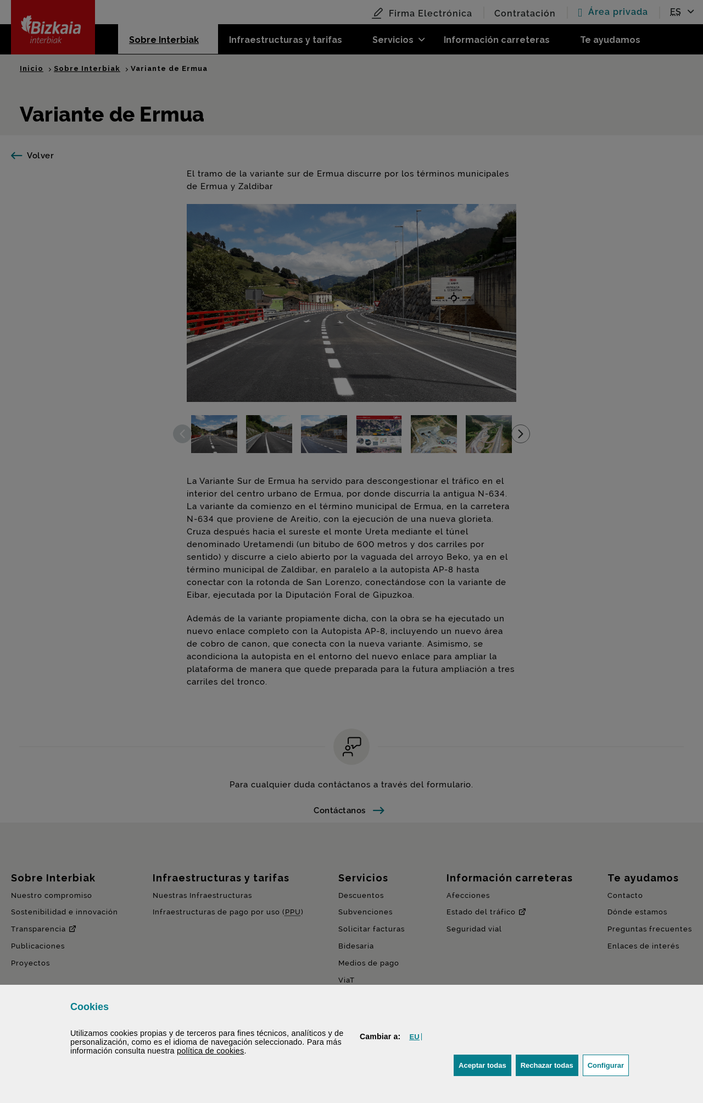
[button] (414, 1036)
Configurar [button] (608, 1064)
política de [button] (210, 1050)
